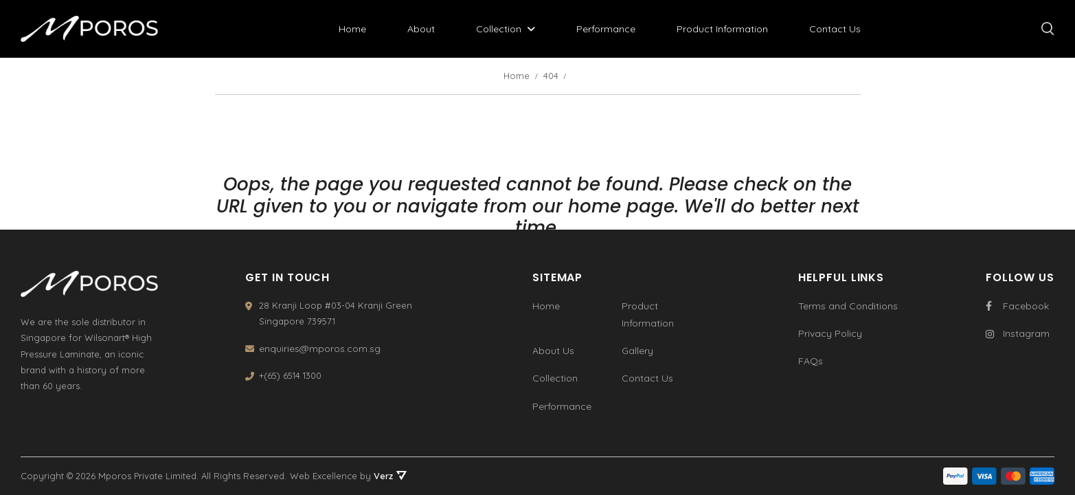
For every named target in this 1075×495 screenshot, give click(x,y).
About (421, 29)
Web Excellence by (348, 475)
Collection (498, 29)
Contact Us (835, 29)
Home (352, 29)
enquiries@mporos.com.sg (320, 348)
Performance (605, 29)
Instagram (1018, 333)
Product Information (722, 29)
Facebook (1017, 306)
